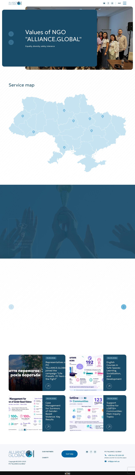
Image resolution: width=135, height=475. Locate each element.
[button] (123, 307)
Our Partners (47, 452)
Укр (119, 3)
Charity (45, 458)
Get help (69, 454)
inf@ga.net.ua (113, 461)
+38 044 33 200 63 (116, 455)
